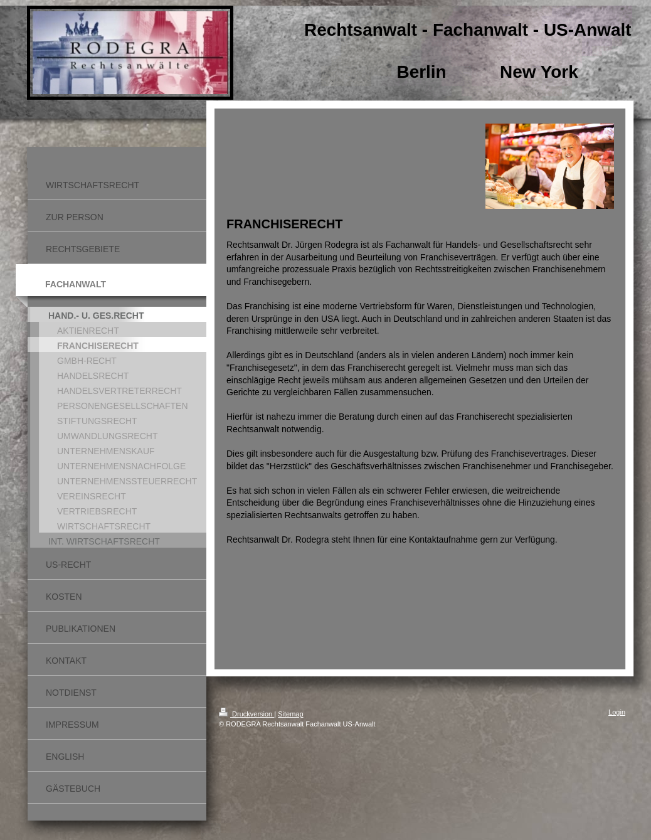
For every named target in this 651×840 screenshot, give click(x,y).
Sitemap (290, 714)
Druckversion (246, 714)
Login (616, 712)
